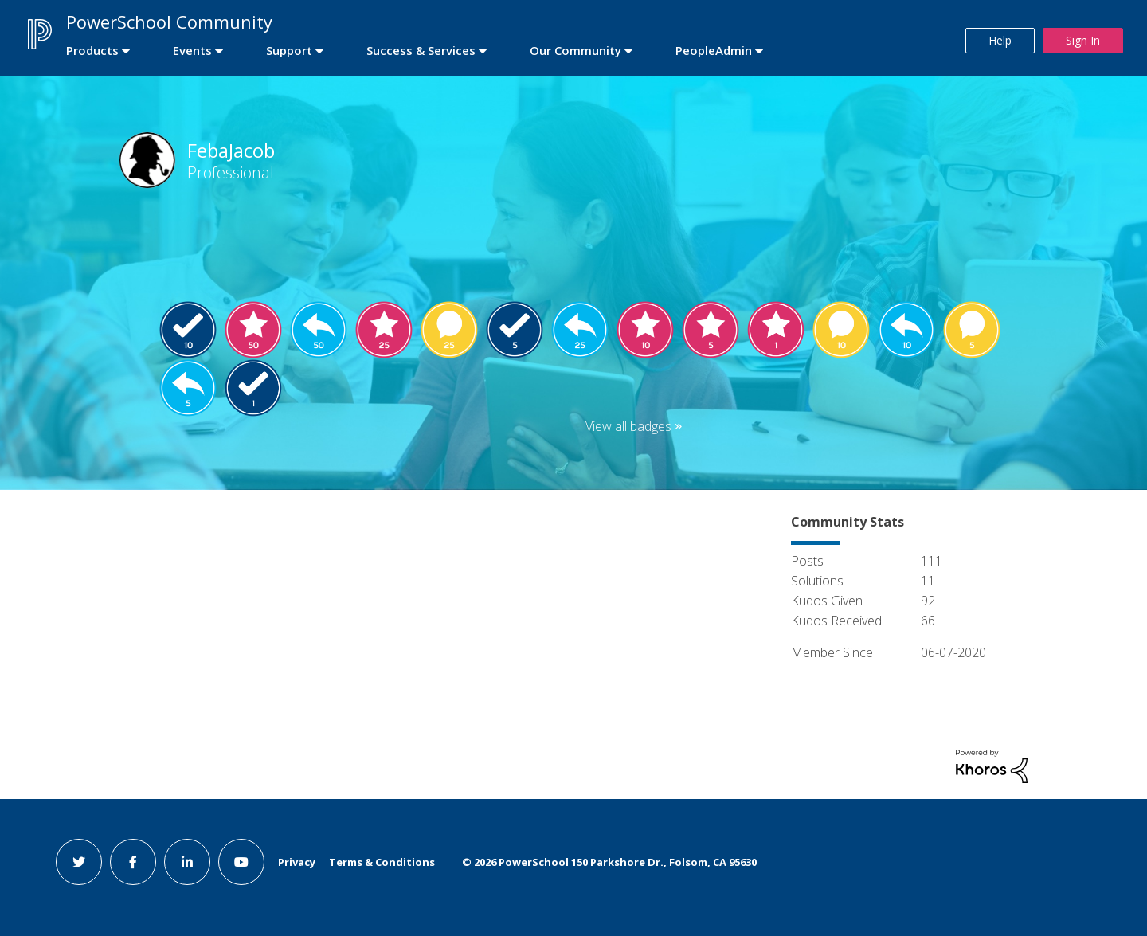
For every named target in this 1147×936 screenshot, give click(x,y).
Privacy (296, 862)
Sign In (1083, 40)
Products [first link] (92, 50)
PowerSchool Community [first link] (169, 21)
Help (1000, 40)
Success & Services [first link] (421, 50)
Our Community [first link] (575, 50)
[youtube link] (241, 862)
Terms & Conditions (382, 862)
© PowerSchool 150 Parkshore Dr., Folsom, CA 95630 (609, 862)
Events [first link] (192, 50)
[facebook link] (133, 862)
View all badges (628, 426)
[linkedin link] (187, 862)
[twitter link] (79, 862)
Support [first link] (289, 50)
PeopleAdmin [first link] (713, 50)
